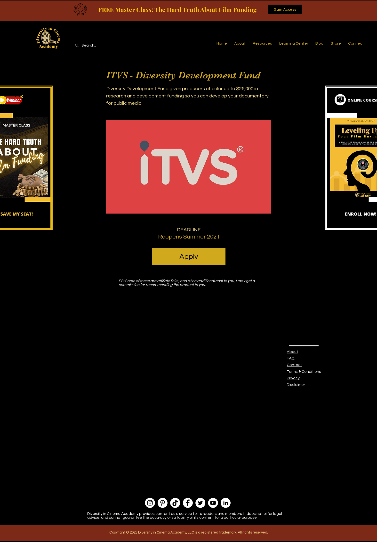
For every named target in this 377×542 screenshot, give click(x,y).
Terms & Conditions (304, 372)
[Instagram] (150, 503)
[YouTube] (213, 503)
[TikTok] (175, 503)
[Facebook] (188, 503)
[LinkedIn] (226, 503)
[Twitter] (200, 503)
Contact (294, 365)
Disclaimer (296, 385)
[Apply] (189, 256)
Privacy (293, 378)
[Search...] (108, 45)
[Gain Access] (285, 9)
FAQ (291, 358)
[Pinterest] (163, 503)
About (292, 352)
